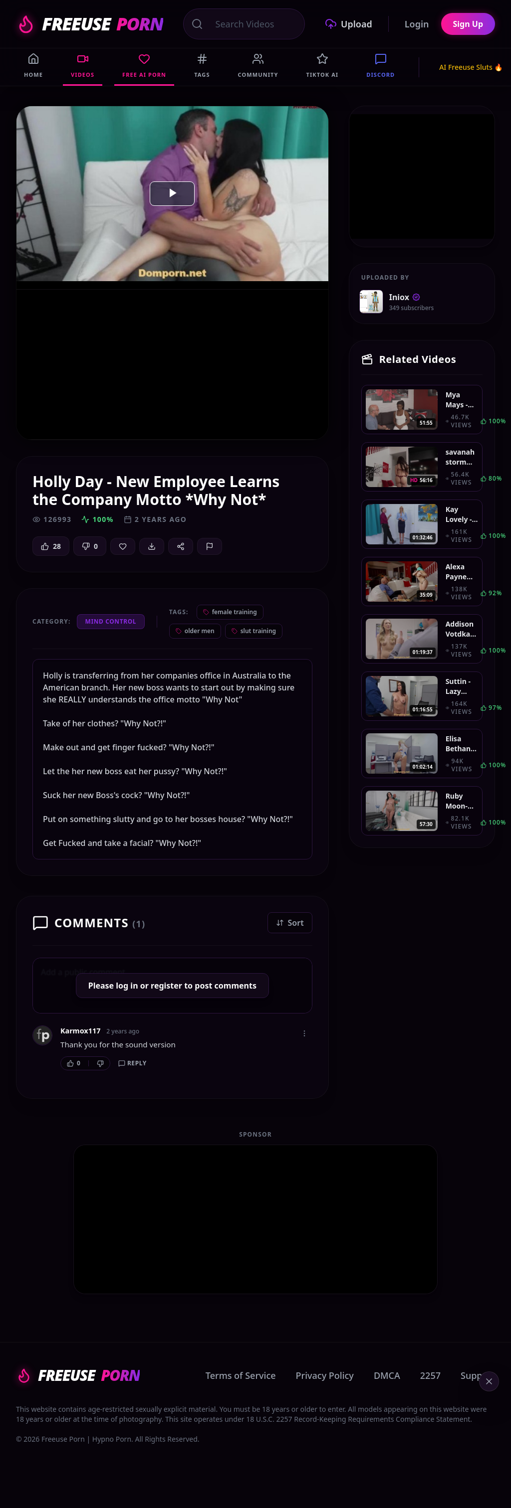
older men (195, 631)
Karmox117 (80, 1030)
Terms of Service (241, 1375)
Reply (132, 1063)
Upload (348, 24)
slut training (254, 631)
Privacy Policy (325, 1375)
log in (127, 985)
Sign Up (468, 23)
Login (417, 24)
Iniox (404, 297)
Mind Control (111, 621)
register (166, 985)
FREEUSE (89, 24)
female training (230, 612)
